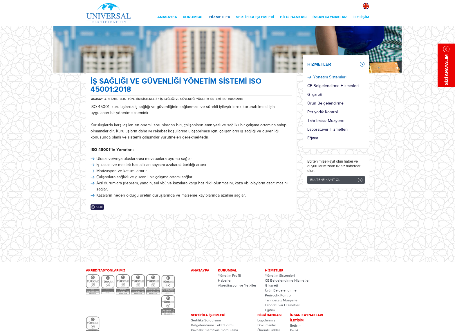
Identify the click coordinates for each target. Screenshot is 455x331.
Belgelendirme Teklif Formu (212, 325)
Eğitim (312, 138)
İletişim (295, 325)
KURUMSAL (193, 17)
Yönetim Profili (229, 276)
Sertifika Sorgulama (206, 320)
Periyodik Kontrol (322, 112)
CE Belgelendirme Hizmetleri (333, 86)
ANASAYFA (167, 17)
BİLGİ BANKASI (293, 17)
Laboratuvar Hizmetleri (327, 129)
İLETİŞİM (361, 17)
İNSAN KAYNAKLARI (330, 17)
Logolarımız (266, 320)
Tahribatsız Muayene (325, 120)
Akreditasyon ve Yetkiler (237, 285)
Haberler (225, 280)
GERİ (99, 207)
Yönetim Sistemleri (329, 77)
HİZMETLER (219, 17)
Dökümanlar (266, 325)
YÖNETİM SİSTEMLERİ (142, 99)
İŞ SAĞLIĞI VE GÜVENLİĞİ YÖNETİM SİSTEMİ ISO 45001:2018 (201, 99)
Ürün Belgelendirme (325, 103)
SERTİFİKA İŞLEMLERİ (255, 17)
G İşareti (314, 94)
